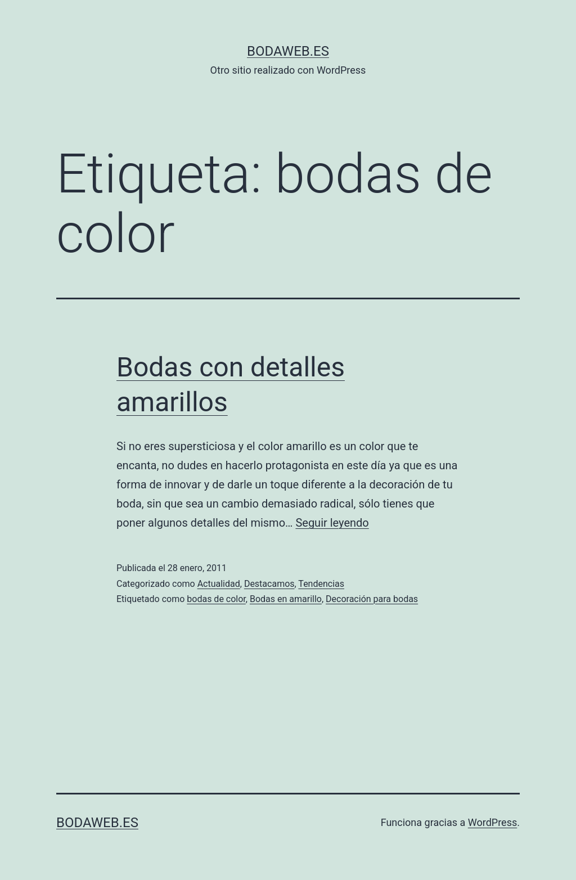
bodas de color (216, 599)
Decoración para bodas (372, 599)
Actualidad (218, 583)
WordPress (492, 822)
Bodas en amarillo (286, 599)
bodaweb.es (288, 51)
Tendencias (321, 583)
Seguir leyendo (331, 522)
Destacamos (269, 583)
